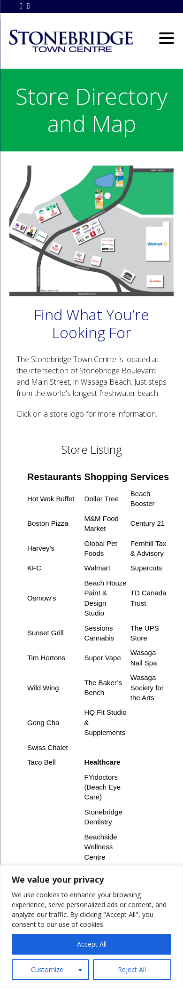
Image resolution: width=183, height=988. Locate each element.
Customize (47, 969)
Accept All (92, 944)
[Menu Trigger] (166, 37)
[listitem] (158, 241)
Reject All (132, 969)
